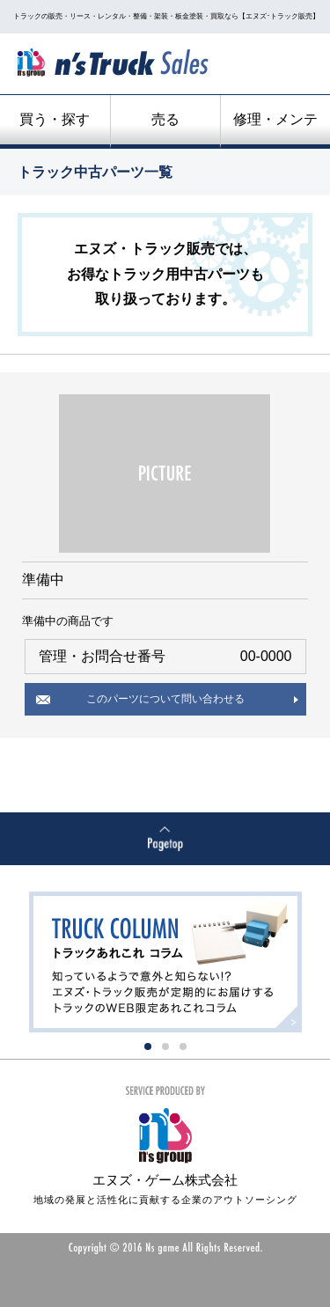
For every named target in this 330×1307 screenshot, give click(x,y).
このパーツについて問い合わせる (165, 699)
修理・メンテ (275, 119)
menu (281, 66)
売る (165, 119)
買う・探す (54, 119)
